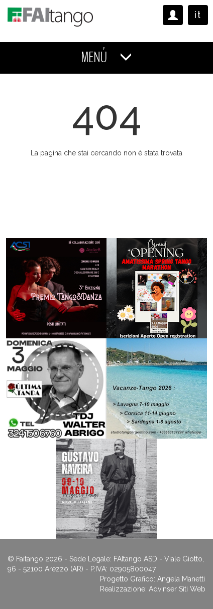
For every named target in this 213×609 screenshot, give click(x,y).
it (197, 15)
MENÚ (106, 57)
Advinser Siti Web (177, 589)
